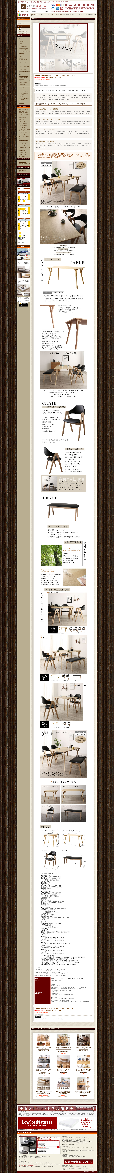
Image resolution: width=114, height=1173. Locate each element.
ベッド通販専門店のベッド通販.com (88, 1172)
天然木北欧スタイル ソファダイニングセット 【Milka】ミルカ (43, 1049)
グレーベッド (22, 150)
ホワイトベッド (22, 154)
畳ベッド (21, 58)
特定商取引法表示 (23, 185)
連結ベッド (21, 119)
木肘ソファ (21, 103)
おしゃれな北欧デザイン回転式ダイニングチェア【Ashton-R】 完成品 (83, 1071)
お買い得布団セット (23, 76)
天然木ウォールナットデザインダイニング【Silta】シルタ (83, 1049)
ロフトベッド (22, 54)
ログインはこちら (23, 33)
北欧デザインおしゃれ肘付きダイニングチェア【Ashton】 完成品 (63, 1092)
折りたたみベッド (23, 59)
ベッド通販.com (34, 14)
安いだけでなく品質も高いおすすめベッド (24, 163)
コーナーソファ (22, 96)
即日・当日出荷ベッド (24, 109)
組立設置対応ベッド (23, 156)
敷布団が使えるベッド (24, 117)
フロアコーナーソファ (24, 98)
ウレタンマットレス (23, 69)
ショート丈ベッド (23, 123)
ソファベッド (22, 61)
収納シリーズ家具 (23, 82)
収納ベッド (21, 44)
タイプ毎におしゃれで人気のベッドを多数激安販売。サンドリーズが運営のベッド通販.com (66, 11)
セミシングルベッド (23, 140)
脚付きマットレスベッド (24, 51)
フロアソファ (22, 99)
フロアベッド (22, 39)
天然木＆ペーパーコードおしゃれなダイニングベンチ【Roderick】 (63, 1071)
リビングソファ (22, 101)
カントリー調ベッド (23, 145)
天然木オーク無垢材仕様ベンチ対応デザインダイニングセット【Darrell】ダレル (43, 1071)
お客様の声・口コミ (23, 176)
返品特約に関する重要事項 (39, 1014)
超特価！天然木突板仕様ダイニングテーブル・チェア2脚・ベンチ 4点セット (63, 1049)
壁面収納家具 (22, 84)
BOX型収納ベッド (23, 46)
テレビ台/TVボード (23, 91)
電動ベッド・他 (22, 62)
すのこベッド (22, 43)
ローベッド (21, 41)
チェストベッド (22, 49)
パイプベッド (22, 127)
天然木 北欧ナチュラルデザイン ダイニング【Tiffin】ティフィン (44, 1092)
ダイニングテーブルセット (57, 14)
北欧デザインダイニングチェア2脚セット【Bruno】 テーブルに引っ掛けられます (83, 1093)
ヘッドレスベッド (23, 125)
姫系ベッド (21, 53)
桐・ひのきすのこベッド (24, 132)
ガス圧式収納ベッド (23, 48)
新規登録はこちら (23, 31)
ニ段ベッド (21, 56)
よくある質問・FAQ (23, 174)
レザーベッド (22, 134)
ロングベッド (22, 121)
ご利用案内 (22, 11)
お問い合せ (28, 11)
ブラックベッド (22, 152)
